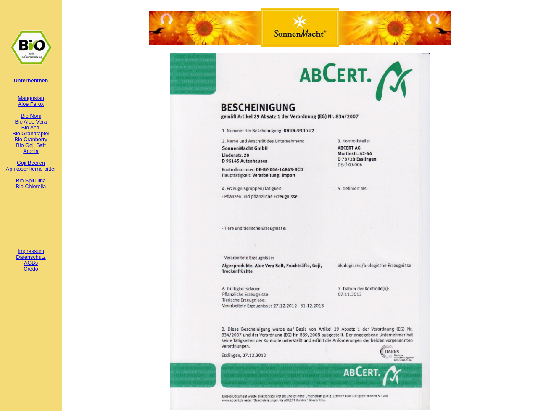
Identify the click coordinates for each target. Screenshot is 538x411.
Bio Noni (31, 116)
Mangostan (31, 98)
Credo (31, 269)
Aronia (31, 151)
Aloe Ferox (31, 104)
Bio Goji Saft (30, 145)
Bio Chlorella (31, 187)
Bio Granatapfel (31, 134)
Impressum (31, 251)
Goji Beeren (31, 163)
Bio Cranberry (30, 139)
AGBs (31, 263)
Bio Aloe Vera (31, 122)
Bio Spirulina (31, 181)
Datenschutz (30, 257)
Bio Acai (31, 128)
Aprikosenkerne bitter (31, 169)
